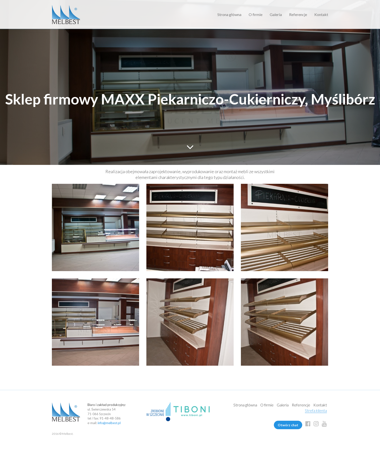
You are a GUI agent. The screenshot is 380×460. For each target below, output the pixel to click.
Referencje (298, 14)
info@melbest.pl (109, 423)
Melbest (66, 14)
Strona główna (229, 14)
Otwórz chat (288, 425)
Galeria (276, 14)
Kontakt (321, 14)
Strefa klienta (316, 410)
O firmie (255, 14)
